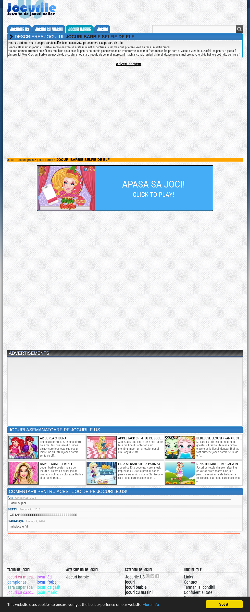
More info (150, 604)
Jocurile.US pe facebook (157, 576)
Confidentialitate (198, 592)
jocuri (102, 29)
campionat (16, 582)
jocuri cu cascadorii (21, 592)
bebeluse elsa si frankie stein (220, 438)
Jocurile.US (135, 576)
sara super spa (20, 587)
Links (188, 576)
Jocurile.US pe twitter (152, 576)
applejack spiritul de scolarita (143, 438)
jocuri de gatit (48, 587)
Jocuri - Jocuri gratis (20, 160)
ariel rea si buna (53, 438)
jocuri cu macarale (21, 576)
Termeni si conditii (199, 587)
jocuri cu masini (48, 29)
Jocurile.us (19, 29)
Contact (190, 582)
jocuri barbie (79, 29)
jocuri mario (47, 592)
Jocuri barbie (77, 576)
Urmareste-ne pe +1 (148, 576)
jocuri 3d (44, 576)
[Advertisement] (125, 100)
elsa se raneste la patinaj (139, 464)
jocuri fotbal (47, 582)
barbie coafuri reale (56, 464)
